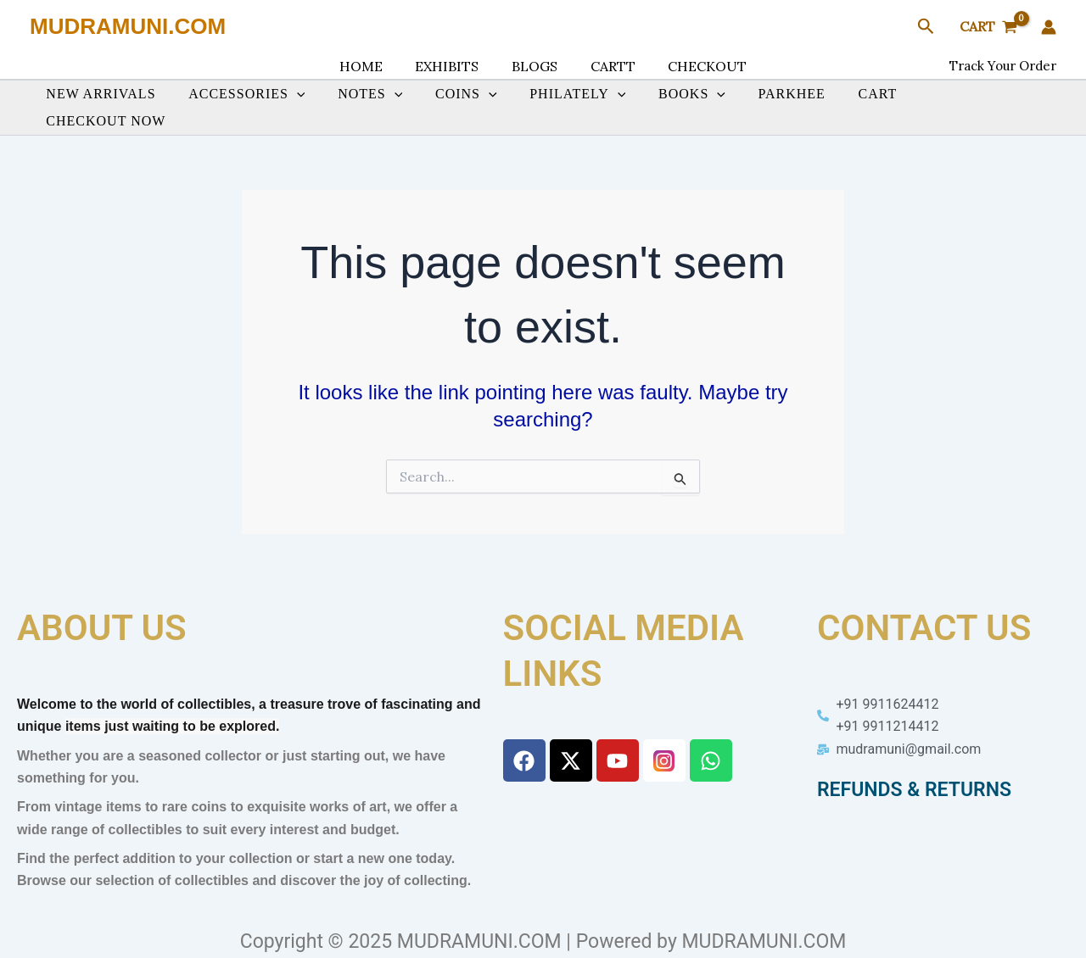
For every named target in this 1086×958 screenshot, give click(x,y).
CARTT (607, 66)
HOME (372, 66)
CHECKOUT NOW (962, 105)
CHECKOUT (696, 66)
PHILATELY (573, 106)
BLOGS (534, 66)
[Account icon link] (1048, 27)
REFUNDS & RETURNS (914, 786)
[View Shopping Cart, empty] (988, 27)
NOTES (376, 106)
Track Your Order (1002, 66)
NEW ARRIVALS (118, 105)
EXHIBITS (452, 66)
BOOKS (681, 106)
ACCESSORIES (259, 106)
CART (856, 105)
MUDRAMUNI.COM (128, 26)
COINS (467, 106)
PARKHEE (775, 105)
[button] (926, 27)
